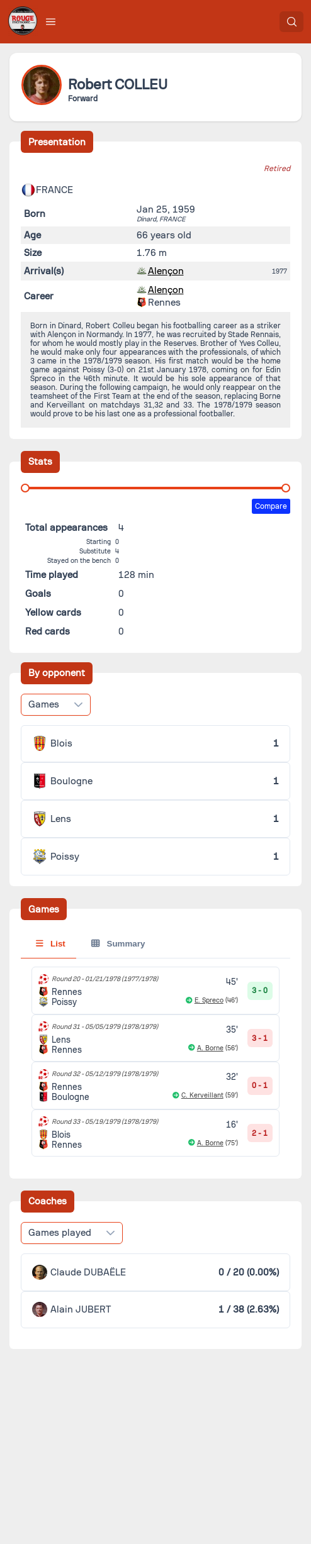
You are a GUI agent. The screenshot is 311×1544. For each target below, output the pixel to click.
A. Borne (210, 1048)
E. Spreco (209, 1000)
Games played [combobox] (59, 1232)
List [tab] (50, 943)
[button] (51, 21)
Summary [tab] (118, 943)
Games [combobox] (43, 704)
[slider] (25, 488)
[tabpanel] (155, 1062)
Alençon (166, 271)
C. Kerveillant (202, 1095)
